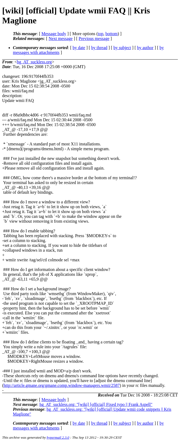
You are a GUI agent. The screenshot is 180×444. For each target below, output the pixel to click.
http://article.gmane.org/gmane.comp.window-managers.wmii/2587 (61, 385)
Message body (53, 33)
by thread (99, 47)
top (100, 33)
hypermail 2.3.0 (58, 437)
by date (79, 47)
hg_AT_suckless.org (34, 62)
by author (145, 47)
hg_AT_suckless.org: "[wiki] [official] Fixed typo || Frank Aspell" (96, 404)
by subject (122, 47)
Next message (61, 38)
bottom (111, 33)
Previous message (94, 38)
